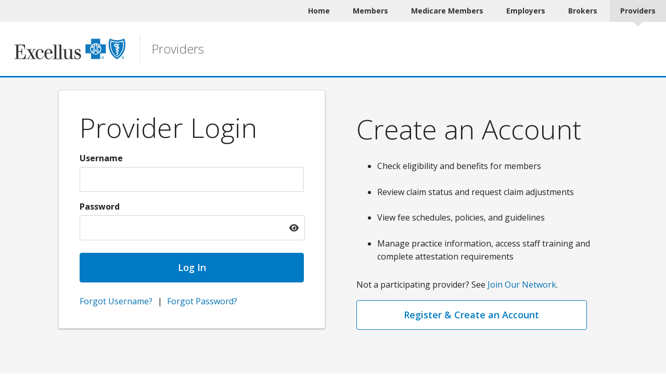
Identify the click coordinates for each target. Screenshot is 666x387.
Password (100, 206)
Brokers (582, 11)
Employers (525, 11)
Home (319, 11)
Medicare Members (447, 11)
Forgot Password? (202, 301)
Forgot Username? (116, 301)
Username (101, 158)
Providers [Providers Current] (638, 11)
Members (370, 11)
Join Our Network (522, 284)
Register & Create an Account (471, 314)
